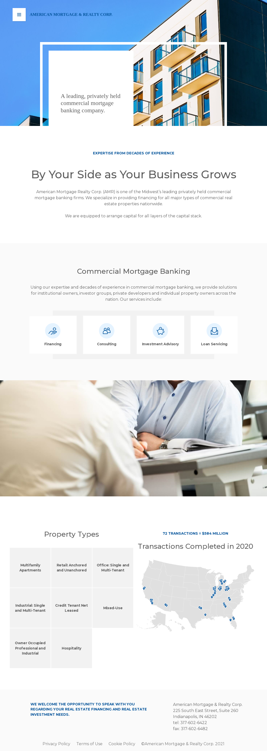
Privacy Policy (56, 743)
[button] (19, 14)
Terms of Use (89, 743)
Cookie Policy (122, 743)
